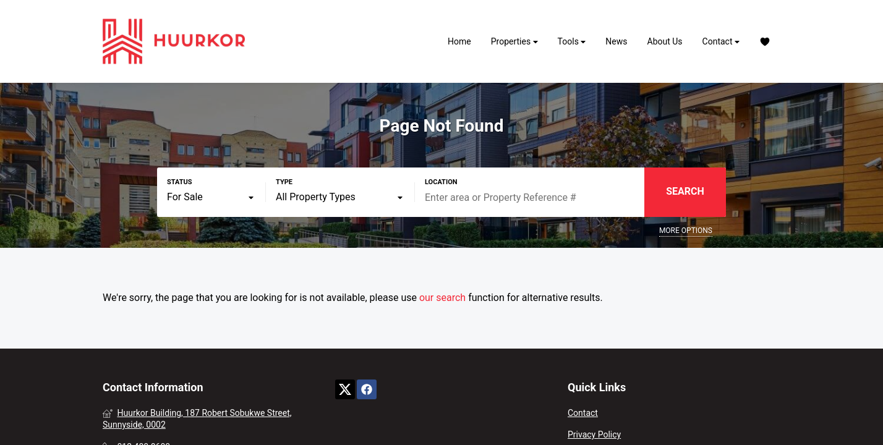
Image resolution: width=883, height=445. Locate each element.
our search (442, 297)
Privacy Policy (594, 434)
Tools (572, 42)
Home (459, 41)
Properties (514, 42)
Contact (721, 42)
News (616, 41)
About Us (665, 41)
